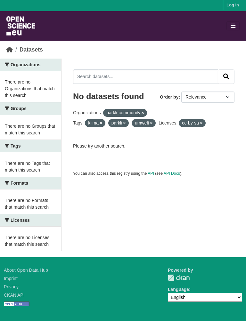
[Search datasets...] (145, 76)
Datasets (31, 49)
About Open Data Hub (26, 270)
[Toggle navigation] (233, 26)
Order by (169, 97)
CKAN (179, 277)
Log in (232, 5)
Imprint (11, 278)
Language (178, 289)
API (151, 173)
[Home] (9, 49)
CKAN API (14, 295)
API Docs (172, 173)
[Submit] (226, 76)
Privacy (11, 286)
